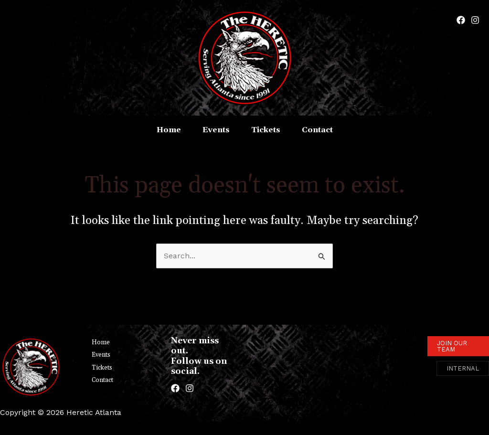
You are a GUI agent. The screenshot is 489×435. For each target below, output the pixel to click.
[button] (458, 346)
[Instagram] (475, 20)
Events (101, 355)
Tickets (102, 367)
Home (101, 342)
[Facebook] (461, 20)
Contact (102, 380)
